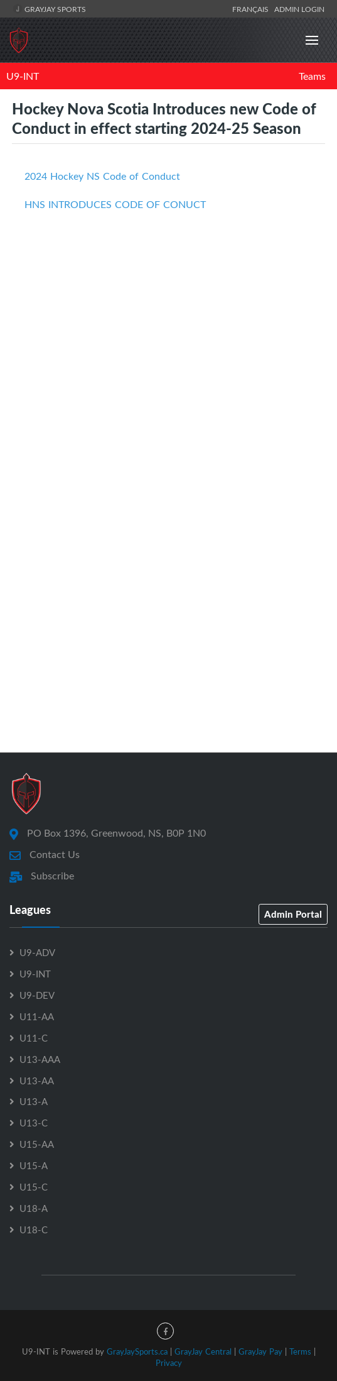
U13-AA (36, 1080)
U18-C (33, 1229)
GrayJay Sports (49, 9)
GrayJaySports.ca (137, 1351)
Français (252, 9)
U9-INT (22, 76)
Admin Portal (293, 914)
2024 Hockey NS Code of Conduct (102, 176)
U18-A (33, 1208)
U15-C (33, 1186)
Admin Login (299, 9)
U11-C (33, 1038)
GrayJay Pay (260, 1351)
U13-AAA (39, 1059)
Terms (300, 1351)
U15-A (33, 1165)
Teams (312, 76)
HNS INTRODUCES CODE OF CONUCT (115, 204)
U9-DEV (37, 995)
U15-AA (36, 1144)
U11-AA (36, 1016)
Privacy (169, 1362)
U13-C (33, 1122)
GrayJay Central (203, 1351)
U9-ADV (37, 952)
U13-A (33, 1101)
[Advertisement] (168, 379)
